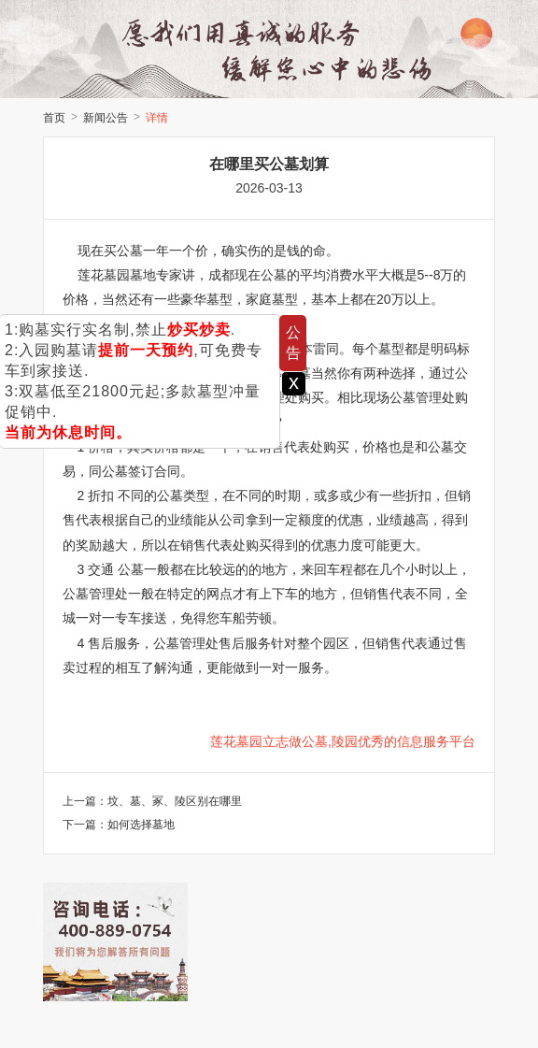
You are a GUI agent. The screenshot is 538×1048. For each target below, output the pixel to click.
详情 (157, 117)
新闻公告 (105, 117)
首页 (54, 117)
